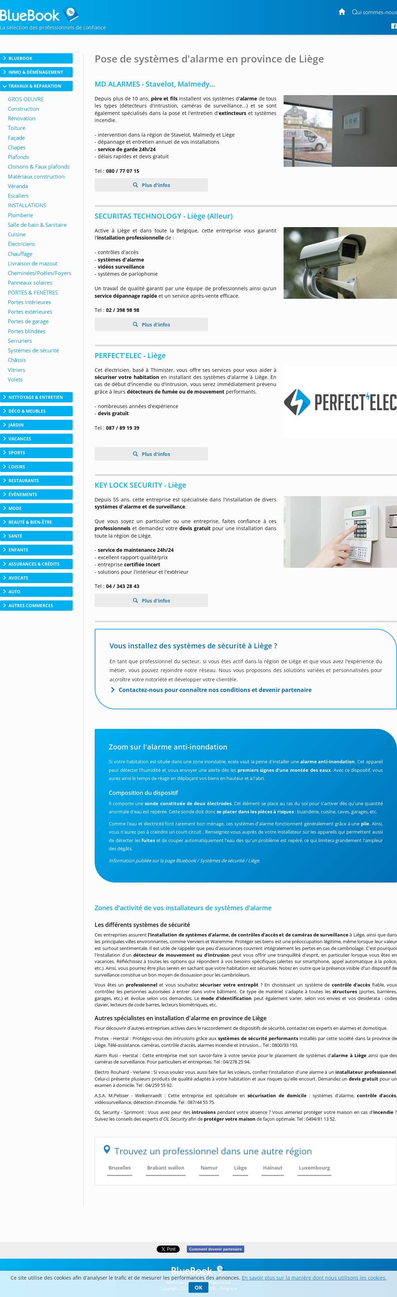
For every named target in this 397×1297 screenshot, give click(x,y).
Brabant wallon (165, 1167)
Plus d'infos (155, 185)
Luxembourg (314, 1167)
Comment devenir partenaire (215, 1249)
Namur (209, 1167)
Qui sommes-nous (374, 12)
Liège (240, 1167)
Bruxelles (119, 1167)
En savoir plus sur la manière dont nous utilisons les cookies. (314, 1277)
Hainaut (273, 1167)
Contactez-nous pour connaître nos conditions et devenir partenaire (215, 690)
